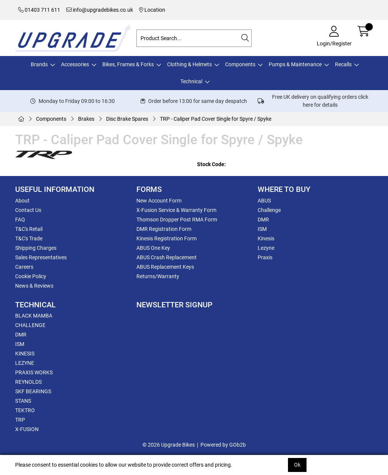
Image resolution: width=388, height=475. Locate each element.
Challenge (269, 210)
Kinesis (266, 238)
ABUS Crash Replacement (166, 257)
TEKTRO (25, 410)
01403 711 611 (39, 10)
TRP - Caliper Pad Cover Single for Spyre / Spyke (215, 119)
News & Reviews (34, 286)
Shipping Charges (35, 248)
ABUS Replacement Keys (165, 267)
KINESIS (24, 353)
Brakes (86, 119)
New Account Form (158, 201)
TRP (20, 420)
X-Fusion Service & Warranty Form (176, 210)
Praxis (265, 257)
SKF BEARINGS (33, 391)
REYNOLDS (28, 382)
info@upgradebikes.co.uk (99, 10)
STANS (23, 401)
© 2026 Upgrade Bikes (168, 445)
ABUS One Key (153, 248)
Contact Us (28, 210)
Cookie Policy (30, 276)
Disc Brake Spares (127, 119)
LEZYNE (24, 363)
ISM (262, 229)
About (22, 201)
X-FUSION (27, 429)
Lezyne (266, 248)
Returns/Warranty (157, 276)
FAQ (20, 219)
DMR (263, 219)
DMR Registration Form (163, 229)
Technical (191, 81)
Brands (39, 64)
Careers (24, 267)
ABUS (264, 201)
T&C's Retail (28, 229)
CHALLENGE (30, 325)
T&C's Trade (28, 238)
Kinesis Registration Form (166, 238)
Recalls (343, 64)
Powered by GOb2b (223, 445)
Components (240, 64)
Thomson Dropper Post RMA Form (176, 219)
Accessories (75, 64)
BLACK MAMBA (33, 316)
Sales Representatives (41, 257)
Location (152, 10)
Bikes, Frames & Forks (128, 64)
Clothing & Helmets (189, 64)
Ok (297, 465)
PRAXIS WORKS (34, 372)
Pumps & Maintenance (295, 64)
